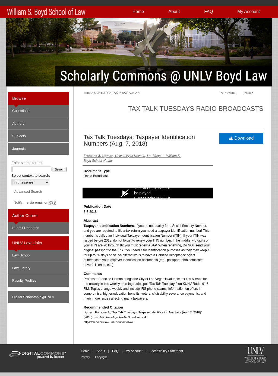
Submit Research (25, 228)
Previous (229, 92)
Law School (21, 255)
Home (86, 92)
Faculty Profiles (24, 280)
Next (248, 92)
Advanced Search (28, 191)
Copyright (101, 357)
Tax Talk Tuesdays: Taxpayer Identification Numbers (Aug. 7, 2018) (139, 140)
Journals (19, 149)
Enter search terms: (26, 163)
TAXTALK (128, 92)
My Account (134, 351)
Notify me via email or (35, 202)
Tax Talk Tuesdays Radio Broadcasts (195, 108)
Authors (18, 123)
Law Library (21, 268)
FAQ (115, 351)
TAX (115, 92)
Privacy (85, 357)
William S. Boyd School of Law (255, 355)
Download (241, 138)
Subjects (19, 136)
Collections (21, 111)
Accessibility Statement (166, 351)
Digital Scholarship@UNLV (33, 297)
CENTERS (101, 92)
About (101, 351)
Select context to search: (30, 175)
